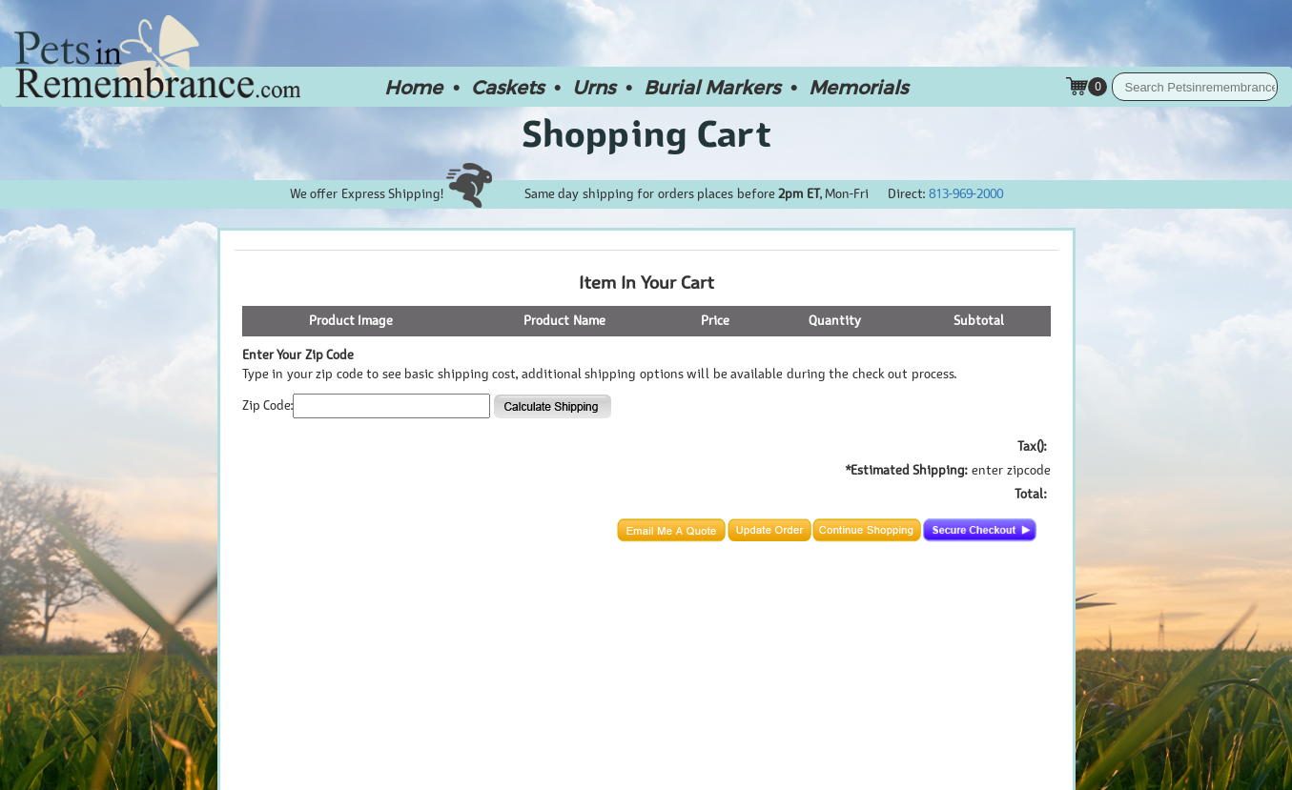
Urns (593, 86)
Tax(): (1031, 446)
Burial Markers (712, 86)
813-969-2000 (966, 194)
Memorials (858, 86)
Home (413, 86)
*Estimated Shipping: (907, 470)
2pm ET (799, 194)
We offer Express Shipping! (391, 194)
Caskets (507, 86)
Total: (1030, 494)
